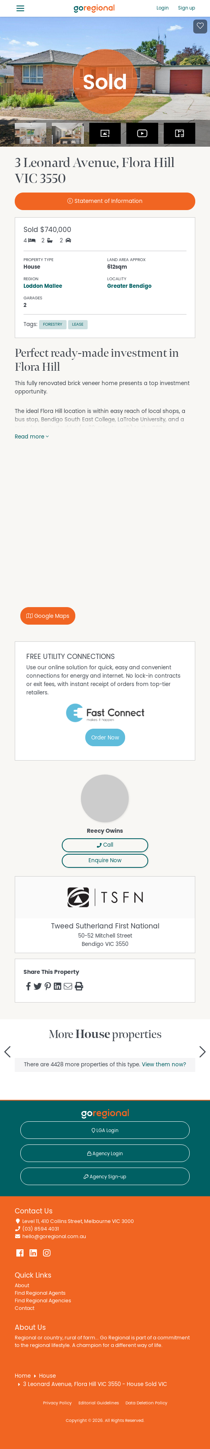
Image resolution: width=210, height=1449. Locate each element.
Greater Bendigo (129, 286)
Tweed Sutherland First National (105, 926)
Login (163, 8)
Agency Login (105, 1153)
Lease (77, 324)
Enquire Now (105, 860)
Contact (24, 1308)
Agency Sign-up (105, 1176)
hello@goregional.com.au (54, 1236)
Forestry (52, 324)
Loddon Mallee (43, 286)
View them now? (164, 1065)
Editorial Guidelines (99, 1403)
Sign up (186, 8)
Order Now (105, 738)
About (22, 1285)
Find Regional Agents (40, 1293)
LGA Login (105, 1130)
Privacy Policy (57, 1403)
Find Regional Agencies (43, 1301)
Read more (32, 437)
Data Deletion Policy (146, 1403)
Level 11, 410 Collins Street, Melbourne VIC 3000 (78, 1221)
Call (105, 845)
